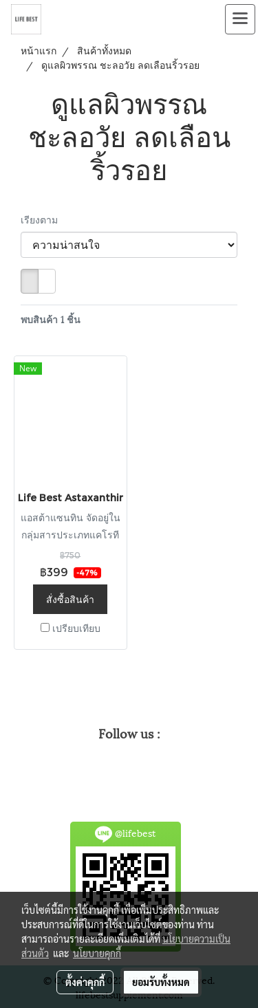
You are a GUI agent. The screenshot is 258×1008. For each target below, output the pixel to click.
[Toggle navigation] (240, 19)
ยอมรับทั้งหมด (161, 982)
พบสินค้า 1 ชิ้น (50, 318)
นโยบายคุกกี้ (97, 953)
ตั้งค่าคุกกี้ (85, 982)
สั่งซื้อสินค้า (70, 598)
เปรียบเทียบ (76, 628)
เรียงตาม (43, 219)
